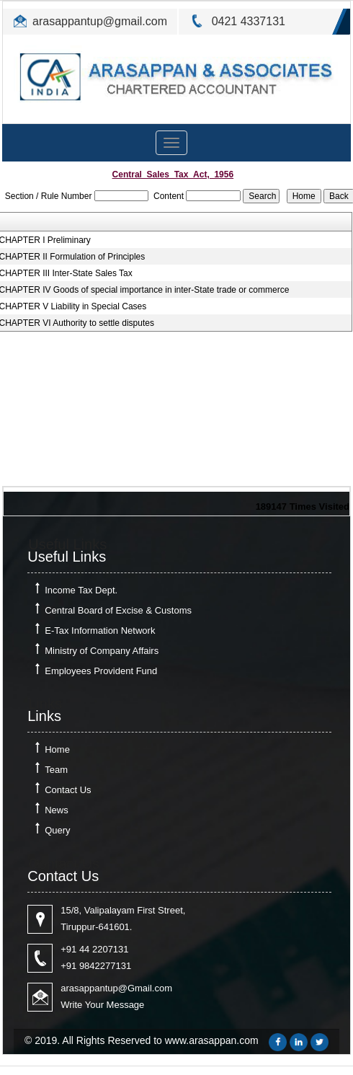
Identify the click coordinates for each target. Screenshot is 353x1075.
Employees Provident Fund (101, 670)
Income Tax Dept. (81, 590)
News (56, 810)
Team (56, 769)
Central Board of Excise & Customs (118, 610)
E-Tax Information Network (100, 630)
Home (57, 749)
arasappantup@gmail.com (99, 21)
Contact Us (68, 789)
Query (57, 830)
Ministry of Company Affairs (101, 650)
